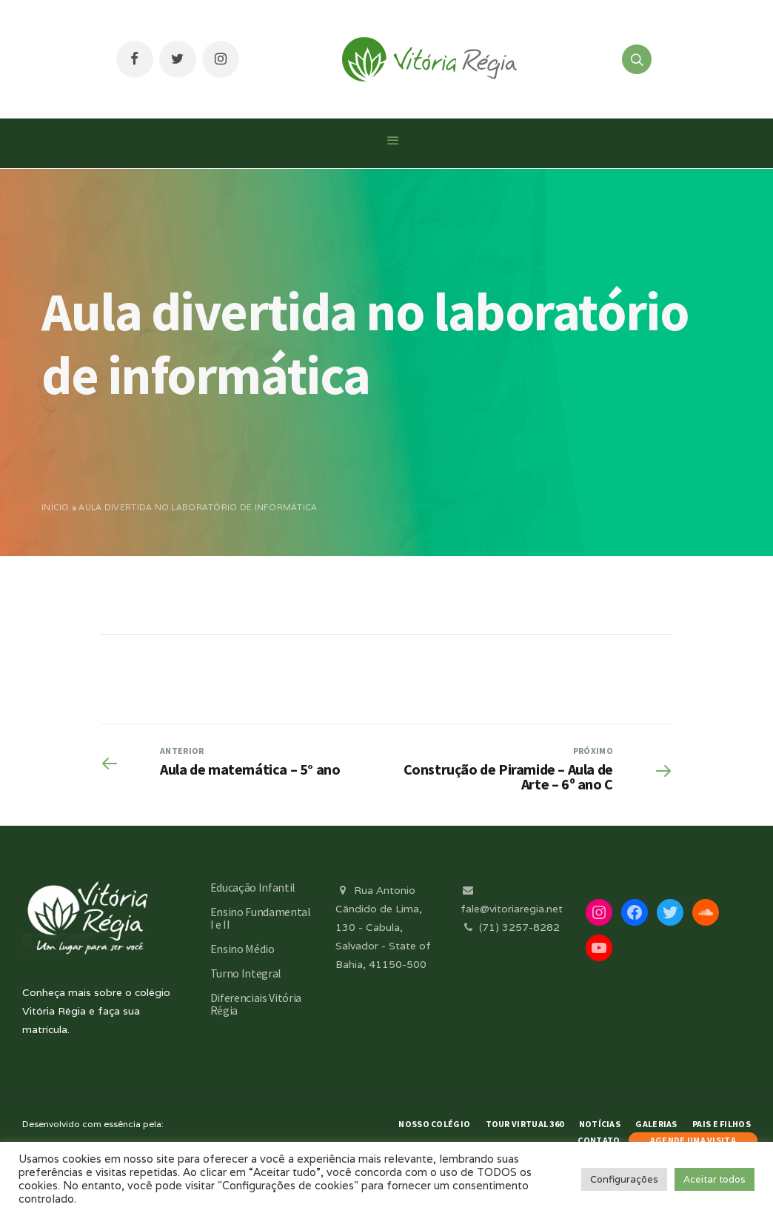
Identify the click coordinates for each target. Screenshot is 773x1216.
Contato (599, 1140)
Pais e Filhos (721, 1123)
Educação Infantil (253, 887)
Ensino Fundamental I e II (260, 918)
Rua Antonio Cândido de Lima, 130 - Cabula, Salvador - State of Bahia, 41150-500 (383, 927)
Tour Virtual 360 (525, 1123)
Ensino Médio (242, 948)
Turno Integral (246, 973)
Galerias (656, 1123)
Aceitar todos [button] (714, 1179)
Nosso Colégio (434, 1123)
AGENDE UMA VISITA (693, 1140)
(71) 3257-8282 (510, 927)
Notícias (599, 1123)
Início (55, 507)
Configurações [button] (624, 1179)
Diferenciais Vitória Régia (256, 1004)
